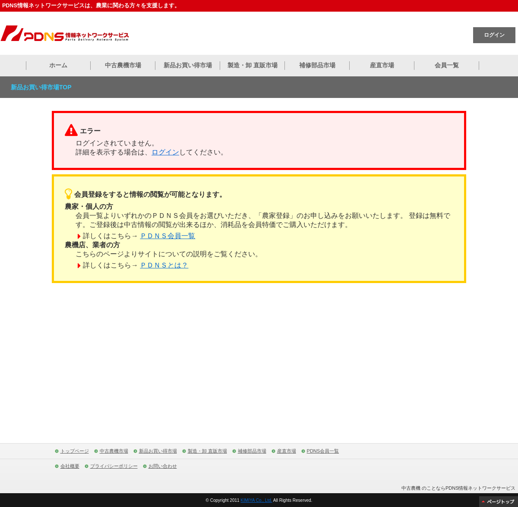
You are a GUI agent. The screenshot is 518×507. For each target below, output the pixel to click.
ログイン (494, 35)
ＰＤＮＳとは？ (164, 265)
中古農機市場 (123, 65)
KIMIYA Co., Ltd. (256, 500)
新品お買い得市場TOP (41, 87)
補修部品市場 (317, 65)
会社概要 (69, 466)
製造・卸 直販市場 (252, 65)
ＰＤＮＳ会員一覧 (167, 235)
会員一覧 (447, 65)
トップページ (74, 450)
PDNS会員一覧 (323, 450)
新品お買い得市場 (188, 65)
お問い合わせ (162, 466)
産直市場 (382, 65)
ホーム (58, 65)
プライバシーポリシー (114, 466)
